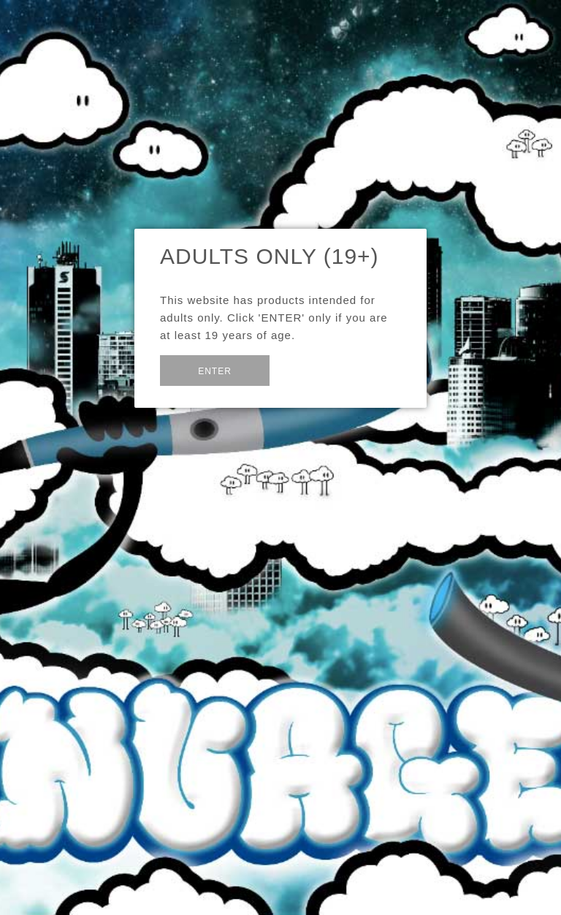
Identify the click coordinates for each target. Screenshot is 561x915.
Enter (215, 371)
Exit (305, 369)
